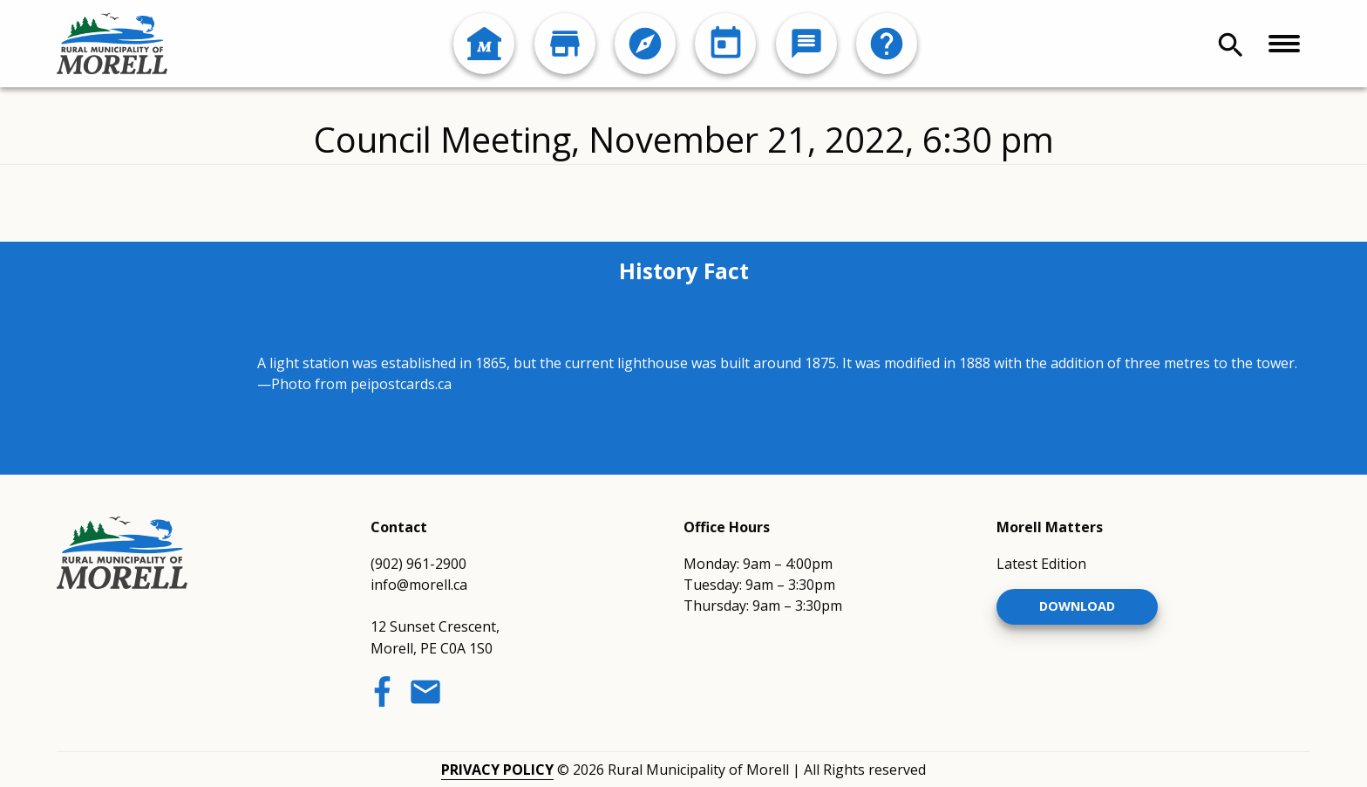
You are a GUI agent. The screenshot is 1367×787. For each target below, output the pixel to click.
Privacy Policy (497, 769)
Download (1077, 606)
